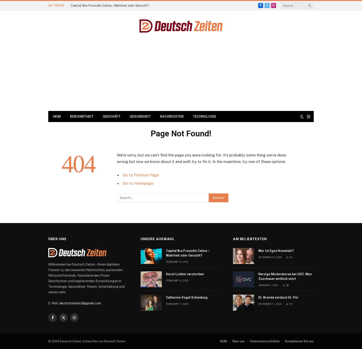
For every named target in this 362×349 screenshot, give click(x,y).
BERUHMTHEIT (82, 116)
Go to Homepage (138, 183)
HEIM (57, 116)
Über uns (238, 341)
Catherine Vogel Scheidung (187, 297)
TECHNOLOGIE (204, 116)
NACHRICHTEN (172, 116)
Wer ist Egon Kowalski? (276, 251)
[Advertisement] (181, 76)
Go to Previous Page (141, 175)
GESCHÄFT (112, 116)
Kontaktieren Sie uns (299, 341)
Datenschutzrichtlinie (265, 341)
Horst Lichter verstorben (185, 274)
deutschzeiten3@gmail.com (80, 303)
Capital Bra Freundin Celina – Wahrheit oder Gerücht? (110, 5)
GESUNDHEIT (140, 116)
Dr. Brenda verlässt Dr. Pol (278, 297)
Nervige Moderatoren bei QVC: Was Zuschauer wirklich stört (285, 276)
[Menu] (308, 116)
